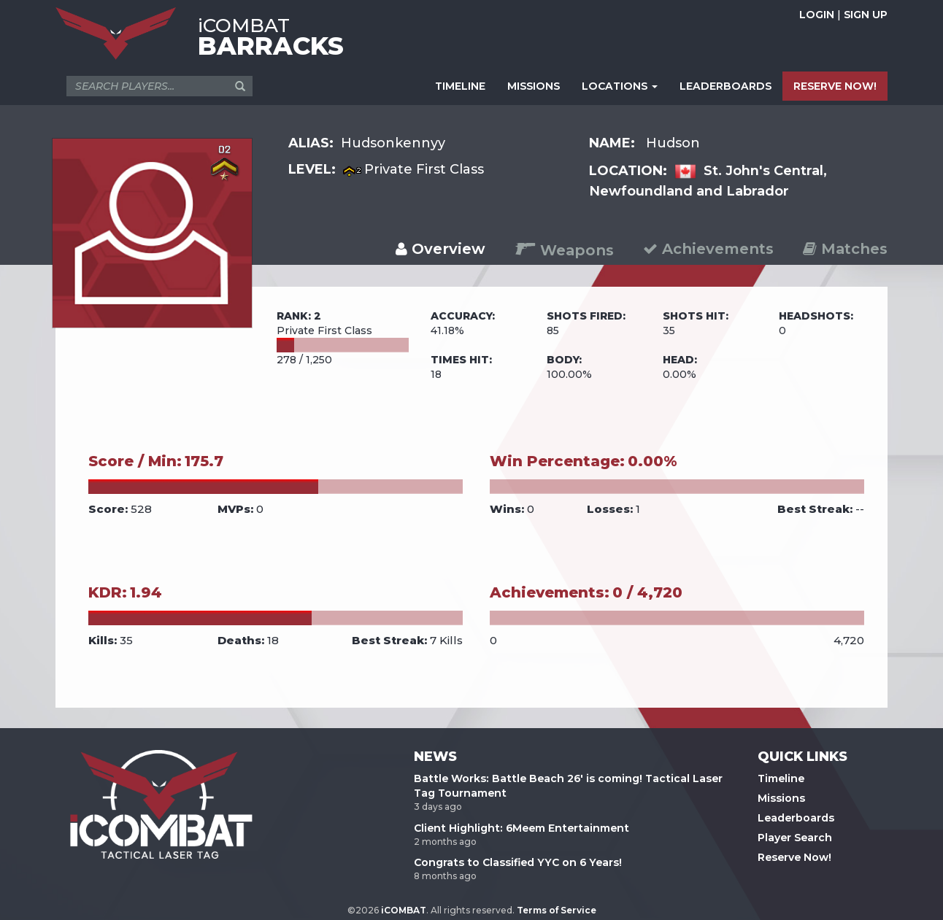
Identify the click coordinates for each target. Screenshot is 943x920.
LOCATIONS (620, 86)
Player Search (795, 837)
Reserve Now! (794, 857)
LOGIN (816, 14)
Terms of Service (556, 910)
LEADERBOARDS (725, 86)
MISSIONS (533, 86)
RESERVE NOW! (835, 86)
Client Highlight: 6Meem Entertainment (521, 828)
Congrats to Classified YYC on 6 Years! (518, 862)
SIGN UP (866, 14)
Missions (781, 798)
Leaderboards (796, 817)
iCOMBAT (403, 910)
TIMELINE (460, 86)
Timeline (781, 778)
